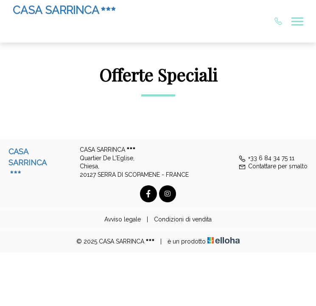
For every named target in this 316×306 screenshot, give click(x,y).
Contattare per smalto (273, 166)
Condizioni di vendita (183, 219)
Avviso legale (122, 219)
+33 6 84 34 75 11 (266, 158)
